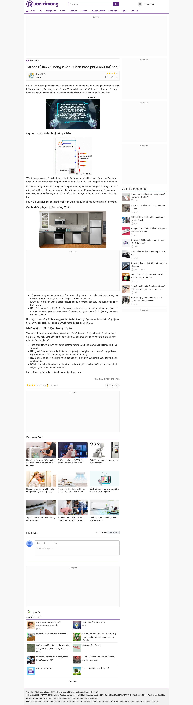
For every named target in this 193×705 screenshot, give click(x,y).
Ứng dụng (64, 692)
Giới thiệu (29, 692)
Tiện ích (134, 11)
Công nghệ (113, 11)
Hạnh (38, 77)
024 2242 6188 (45, 698)
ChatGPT (74, 11)
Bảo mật (47, 692)
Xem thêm (72, 681)
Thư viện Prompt (98, 11)
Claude (63, 11)
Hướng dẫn (55, 692)
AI (41, 11)
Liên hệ (72, 692)
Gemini (84, 11)
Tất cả (32, 11)
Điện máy (34, 60)
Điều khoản (38, 692)
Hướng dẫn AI (51, 11)
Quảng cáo (80, 692)
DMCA (95, 692)
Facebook (88, 692)
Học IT (124, 11)
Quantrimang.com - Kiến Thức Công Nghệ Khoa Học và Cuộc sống (42, 4)
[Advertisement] (96, 37)
